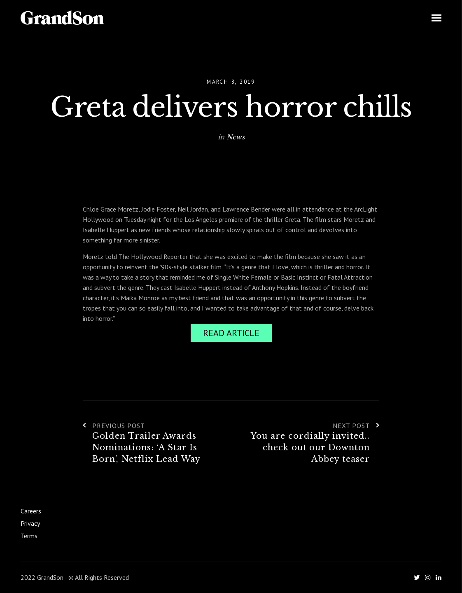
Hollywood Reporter (108, 374)
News (235, 137)
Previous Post (114, 425)
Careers (31, 511)
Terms (29, 536)
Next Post (356, 425)
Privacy (30, 523)
